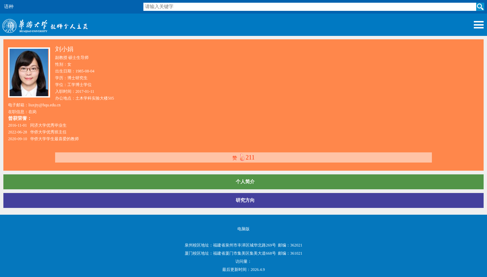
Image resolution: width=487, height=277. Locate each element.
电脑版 (243, 229)
